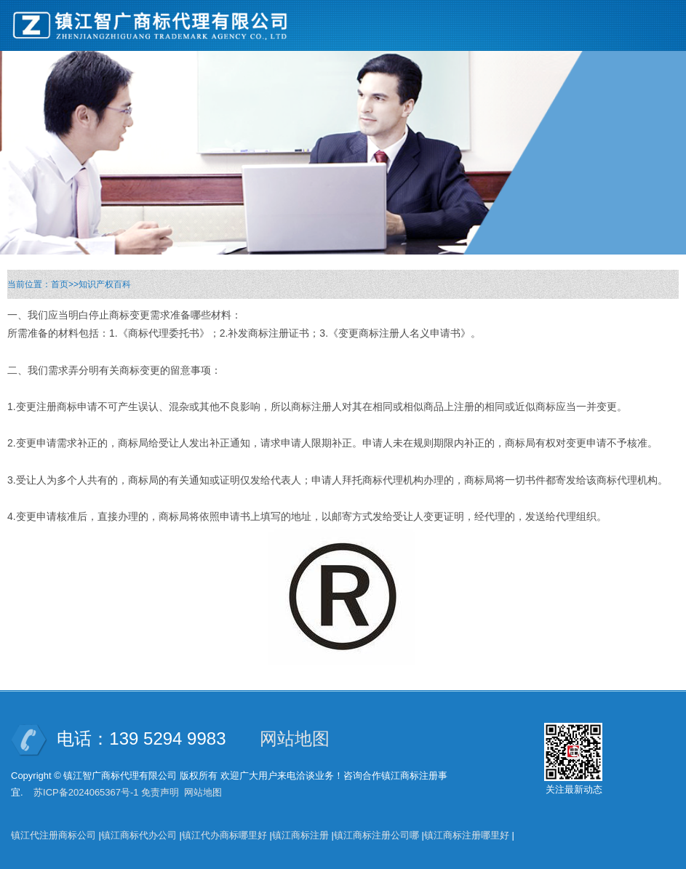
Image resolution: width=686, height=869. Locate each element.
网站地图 (295, 738)
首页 (59, 284)
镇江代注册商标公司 (53, 835)
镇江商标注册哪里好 (466, 835)
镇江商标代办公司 (139, 835)
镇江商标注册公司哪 (376, 835)
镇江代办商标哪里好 (224, 835)
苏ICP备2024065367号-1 (86, 792)
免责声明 (160, 792)
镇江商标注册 (300, 835)
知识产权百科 (105, 284)
